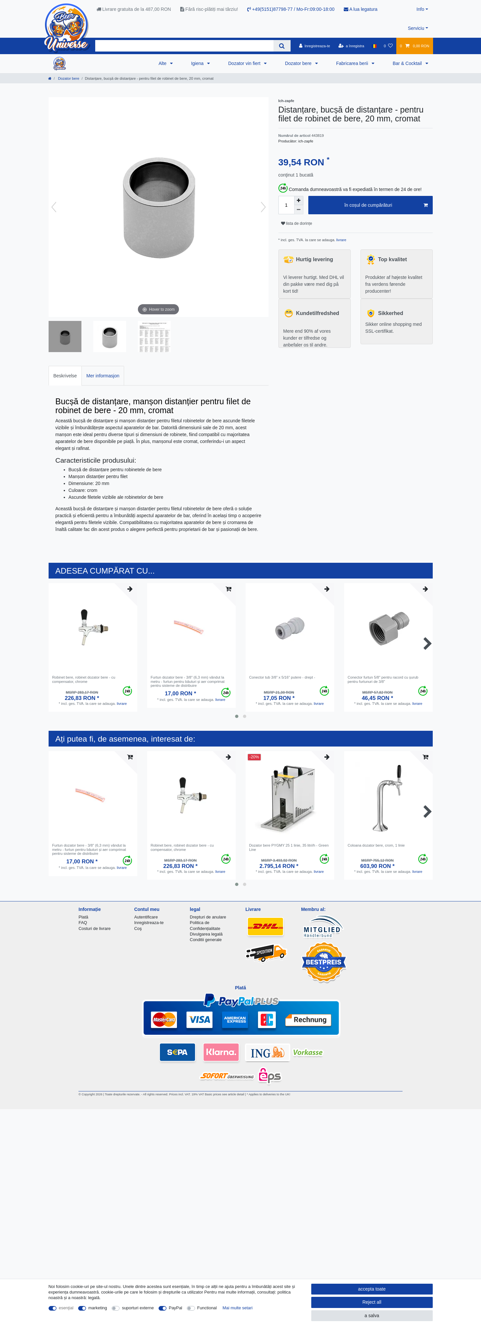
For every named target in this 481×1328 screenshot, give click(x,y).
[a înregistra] (351, 46)
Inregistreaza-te (149, 922)
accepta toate (371, 1289)
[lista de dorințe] (388, 46)
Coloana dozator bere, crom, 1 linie (376, 845)
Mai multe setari (237, 1307)
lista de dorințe (296, 223)
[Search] (281, 46)
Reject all (372, 1302)
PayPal (175, 1307)
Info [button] (420, 9)
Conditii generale (206, 939)
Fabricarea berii (352, 63)
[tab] (65, 375)
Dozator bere (299, 63)
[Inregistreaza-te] (314, 46)
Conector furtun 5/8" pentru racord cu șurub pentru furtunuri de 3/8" (383, 679)
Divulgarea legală (206, 934)
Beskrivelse (65, 375)
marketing (97, 1307)
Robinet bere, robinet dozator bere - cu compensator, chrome (83, 679)
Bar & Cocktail (408, 63)
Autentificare (146, 917)
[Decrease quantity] (298, 209)
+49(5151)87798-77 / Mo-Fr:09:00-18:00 (291, 9)
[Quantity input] (286, 205)
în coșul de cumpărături (386, 205)
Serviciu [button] (416, 28)
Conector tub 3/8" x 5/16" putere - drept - (282, 677)
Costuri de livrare (94, 928)
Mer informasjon (102, 375)
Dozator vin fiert (245, 63)
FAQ (82, 922)
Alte (163, 63)
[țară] (374, 46)
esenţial (66, 1307)
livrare (340, 240)
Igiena (198, 63)
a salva (371, 1315)
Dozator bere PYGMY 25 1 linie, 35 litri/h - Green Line (289, 847)
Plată (83, 917)
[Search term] (184, 46)
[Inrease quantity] (298, 200)
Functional (207, 1307)
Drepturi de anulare (208, 917)
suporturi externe (138, 1307)
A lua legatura (361, 9)
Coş (138, 928)
